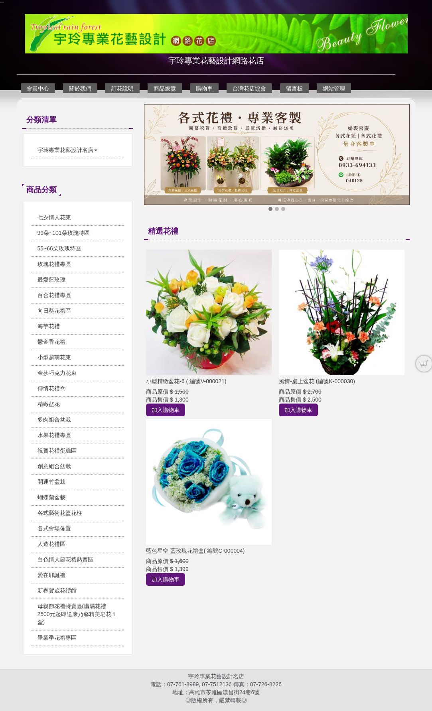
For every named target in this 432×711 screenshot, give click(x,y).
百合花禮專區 (54, 295)
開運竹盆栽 (51, 482)
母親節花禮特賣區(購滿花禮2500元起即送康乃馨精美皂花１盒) (77, 614)
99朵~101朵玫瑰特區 (63, 233)
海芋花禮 (48, 326)
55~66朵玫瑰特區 (59, 248)
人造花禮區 (51, 544)
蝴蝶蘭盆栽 (51, 497)
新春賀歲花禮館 (57, 590)
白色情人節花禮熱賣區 (65, 559)
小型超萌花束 (54, 357)
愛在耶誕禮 (51, 575)
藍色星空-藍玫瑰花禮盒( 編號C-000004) (195, 551)
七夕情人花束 (54, 217)
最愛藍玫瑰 (51, 279)
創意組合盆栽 (54, 466)
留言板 (294, 88)
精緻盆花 (48, 404)
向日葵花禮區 (54, 310)
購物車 (204, 88)
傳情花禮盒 (51, 388)
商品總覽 (165, 88)
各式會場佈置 (54, 528)
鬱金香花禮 (51, 342)
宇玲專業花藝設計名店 (67, 150)
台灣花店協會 (249, 88)
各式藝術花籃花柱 (59, 513)
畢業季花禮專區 (57, 637)
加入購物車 (166, 410)
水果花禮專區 (54, 435)
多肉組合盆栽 (54, 419)
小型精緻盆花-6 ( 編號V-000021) (186, 381)
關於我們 (80, 88)
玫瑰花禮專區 (54, 264)
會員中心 (38, 88)
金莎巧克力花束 (57, 373)
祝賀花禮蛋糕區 (57, 450)
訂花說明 (122, 88)
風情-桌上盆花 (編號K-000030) (317, 381)
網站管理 (334, 88)
